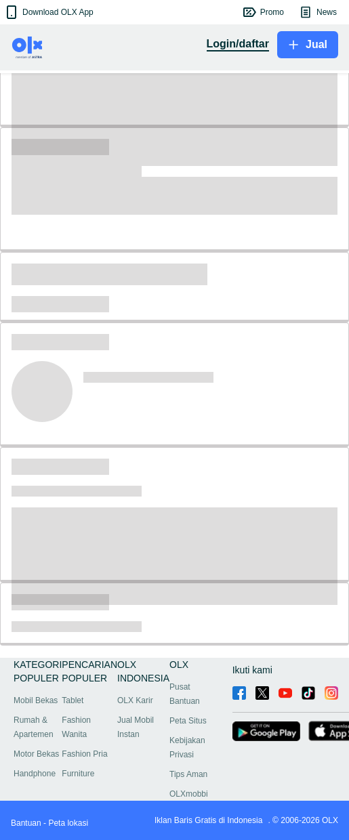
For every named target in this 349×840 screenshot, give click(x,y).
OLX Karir (135, 700)
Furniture (78, 773)
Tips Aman (188, 774)
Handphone (35, 773)
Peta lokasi (68, 823)
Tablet (72, 700)
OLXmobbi (188, 794)
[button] (48, 12)
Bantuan (26, 823)
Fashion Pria (84, 754)
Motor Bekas (36, 754)
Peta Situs (188, 721)
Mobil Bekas (36, 700)
